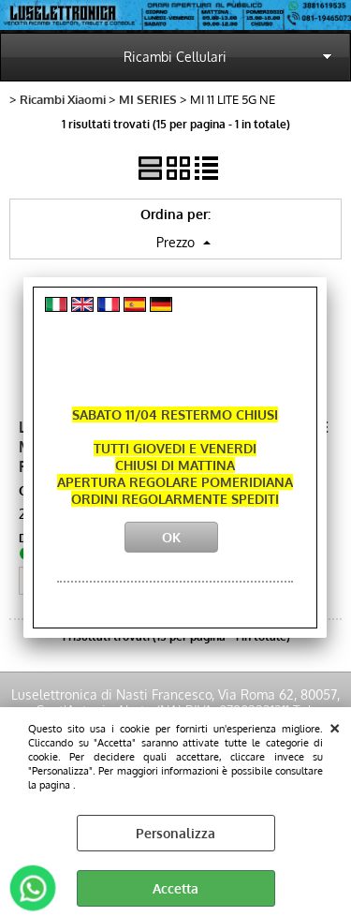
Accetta (175, 888)
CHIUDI (335, 726)
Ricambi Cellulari (175, 57)
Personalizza (175, 833)
